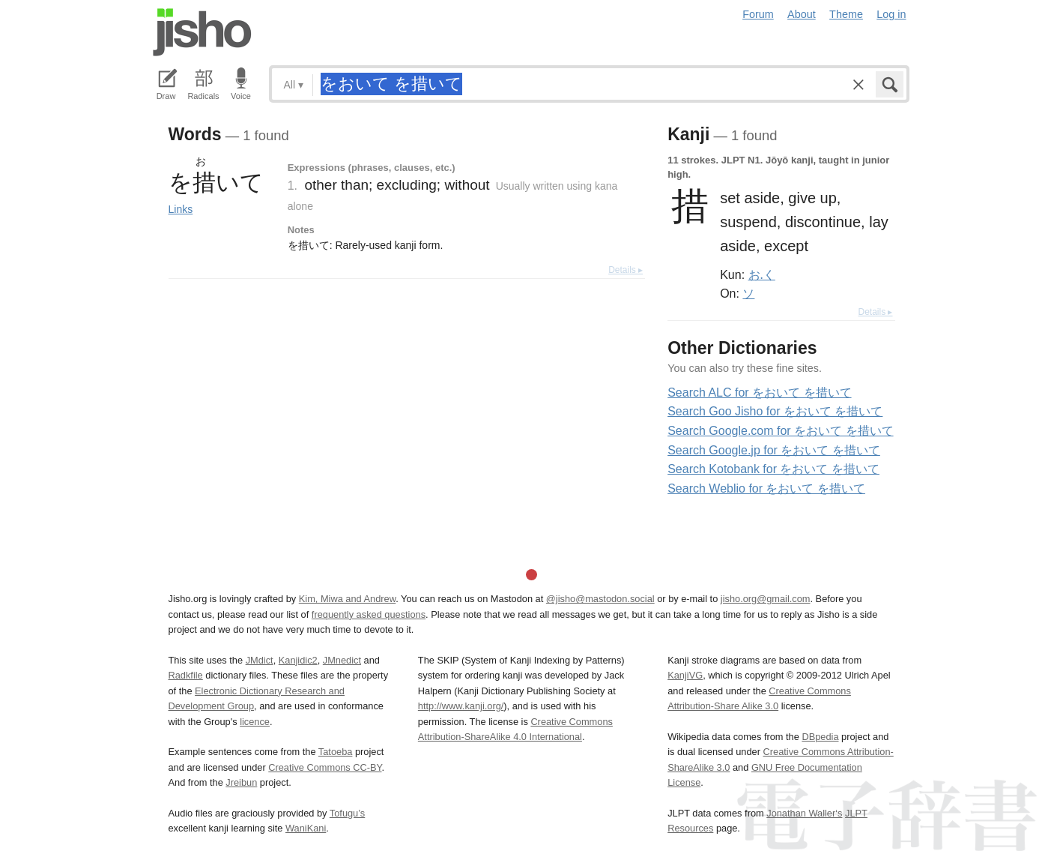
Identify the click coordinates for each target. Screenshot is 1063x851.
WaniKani (305, 828)
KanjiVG (685, 675)
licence (255, 721)
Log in (891, 14)
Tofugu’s (347, 813)
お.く (761, 274)
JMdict (259, 660)
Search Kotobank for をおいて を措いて (773, 469)
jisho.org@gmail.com (766, 598)
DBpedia (820, 736)
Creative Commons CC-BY (324, 767)
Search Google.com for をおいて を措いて (780, 430)
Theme (846, 14)
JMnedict (342, 660)
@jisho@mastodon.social (600, 598)
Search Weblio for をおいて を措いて (766, 488)
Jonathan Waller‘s (804, 813)
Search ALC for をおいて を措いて (759, 392)
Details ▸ (625, 270)
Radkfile (186, 675)
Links (181, 209)
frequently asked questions (368, 614)
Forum (758, 14)
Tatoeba (335, 751)
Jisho (202, 32)
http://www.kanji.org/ (461, 706)
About (801, 14)
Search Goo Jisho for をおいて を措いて (774, 411)
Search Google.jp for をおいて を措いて (773, 450)
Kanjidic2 (298, 660)
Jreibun (241, 782)
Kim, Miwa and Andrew (347, 598)
